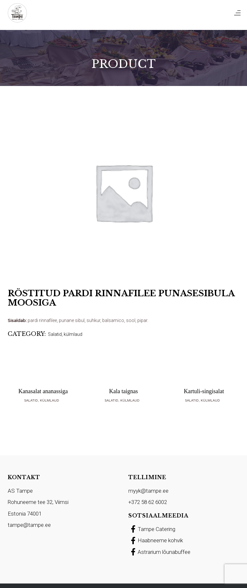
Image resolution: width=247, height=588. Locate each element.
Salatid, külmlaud (65, 334)
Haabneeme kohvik (155, 540)
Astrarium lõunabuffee (159, 552)
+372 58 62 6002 (147, 502)
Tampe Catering (151, 529)
